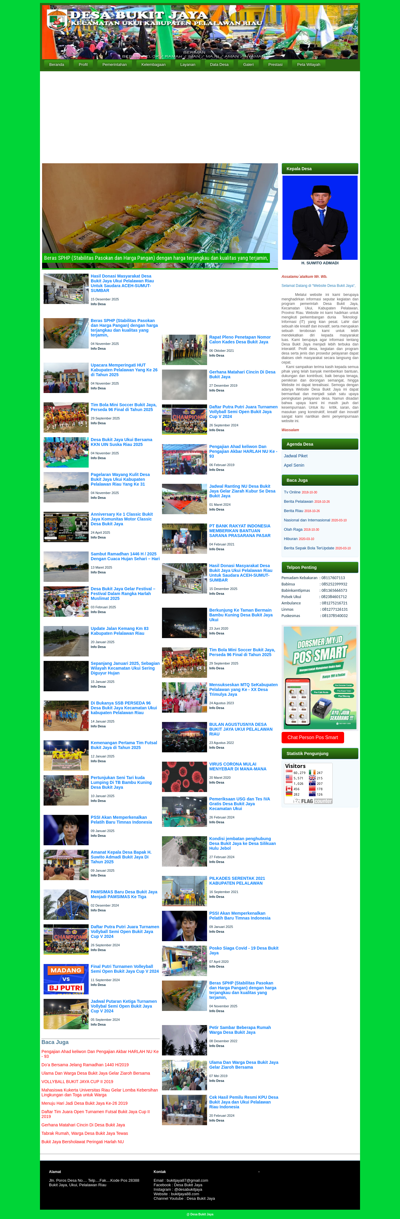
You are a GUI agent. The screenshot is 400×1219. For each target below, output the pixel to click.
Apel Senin (294, 465)
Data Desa (219, 64)
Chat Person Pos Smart (313, 737)
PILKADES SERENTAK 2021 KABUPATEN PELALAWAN (237, 881)
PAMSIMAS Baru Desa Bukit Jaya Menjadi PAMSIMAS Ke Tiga (124, 894)
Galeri (248, 64)
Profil (83, 64)
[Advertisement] (200, 116)
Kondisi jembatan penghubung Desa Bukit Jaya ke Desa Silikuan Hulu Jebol (242, 843)
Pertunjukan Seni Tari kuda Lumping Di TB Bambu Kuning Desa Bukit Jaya (121, 782)
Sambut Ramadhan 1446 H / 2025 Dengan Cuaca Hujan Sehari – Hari (125, 556)
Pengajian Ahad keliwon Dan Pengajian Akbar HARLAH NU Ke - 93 (243, 451)
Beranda (56, 64)
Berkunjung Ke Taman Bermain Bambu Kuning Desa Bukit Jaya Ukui (241, 615)
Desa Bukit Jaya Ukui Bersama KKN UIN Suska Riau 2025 (121, 442)
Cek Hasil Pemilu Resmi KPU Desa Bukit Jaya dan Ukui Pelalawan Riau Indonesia (243, 1102)
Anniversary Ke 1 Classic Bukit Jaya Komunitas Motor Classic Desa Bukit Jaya (122, 519)
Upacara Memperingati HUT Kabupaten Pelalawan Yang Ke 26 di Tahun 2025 (124, 370)
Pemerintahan (114, 64)
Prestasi (275, 64)
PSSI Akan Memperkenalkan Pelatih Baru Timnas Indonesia (121, 819)
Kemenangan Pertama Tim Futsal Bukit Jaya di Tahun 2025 (124, 745)
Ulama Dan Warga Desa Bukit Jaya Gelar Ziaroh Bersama (243, 1065)
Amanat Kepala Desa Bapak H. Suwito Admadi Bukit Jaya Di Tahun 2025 (121, 857)
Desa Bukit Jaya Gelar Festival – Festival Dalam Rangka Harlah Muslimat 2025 (123, 593)
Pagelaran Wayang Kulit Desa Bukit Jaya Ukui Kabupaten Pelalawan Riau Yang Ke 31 (120, 479)
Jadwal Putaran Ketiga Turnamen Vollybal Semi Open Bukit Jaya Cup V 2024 (124, 1006)
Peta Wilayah (308, 64)
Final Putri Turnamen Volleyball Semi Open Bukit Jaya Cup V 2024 (125, 969)
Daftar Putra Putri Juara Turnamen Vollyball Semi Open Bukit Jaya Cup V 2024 (125, 931)
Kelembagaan (154, 64)
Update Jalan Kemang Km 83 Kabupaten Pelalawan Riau (119, 631)
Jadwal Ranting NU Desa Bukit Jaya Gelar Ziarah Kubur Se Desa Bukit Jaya (242, 491)
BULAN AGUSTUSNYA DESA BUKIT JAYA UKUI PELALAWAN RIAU (241, 729)
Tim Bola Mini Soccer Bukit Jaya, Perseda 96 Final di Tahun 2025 (124, 407)
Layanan (187, 64)
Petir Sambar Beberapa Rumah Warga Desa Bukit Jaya (240, 1030)
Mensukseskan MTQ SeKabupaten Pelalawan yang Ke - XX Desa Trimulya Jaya (243, 689)
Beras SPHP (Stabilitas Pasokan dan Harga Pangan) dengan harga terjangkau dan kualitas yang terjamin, (124, 327)
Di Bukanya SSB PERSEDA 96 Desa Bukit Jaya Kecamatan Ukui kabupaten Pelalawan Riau (124, 708)
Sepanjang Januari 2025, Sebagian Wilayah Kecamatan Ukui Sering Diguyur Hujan (125, 668)
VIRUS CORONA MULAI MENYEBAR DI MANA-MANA (238, 766)
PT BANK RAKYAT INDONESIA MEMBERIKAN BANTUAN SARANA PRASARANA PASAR (239, 531)
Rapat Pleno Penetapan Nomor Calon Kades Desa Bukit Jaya (240, 339)
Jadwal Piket (296, 455)
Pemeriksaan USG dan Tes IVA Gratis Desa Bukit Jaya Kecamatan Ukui (239, 804)
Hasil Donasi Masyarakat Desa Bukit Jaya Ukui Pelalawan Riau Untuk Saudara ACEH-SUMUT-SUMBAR (122, 283)
